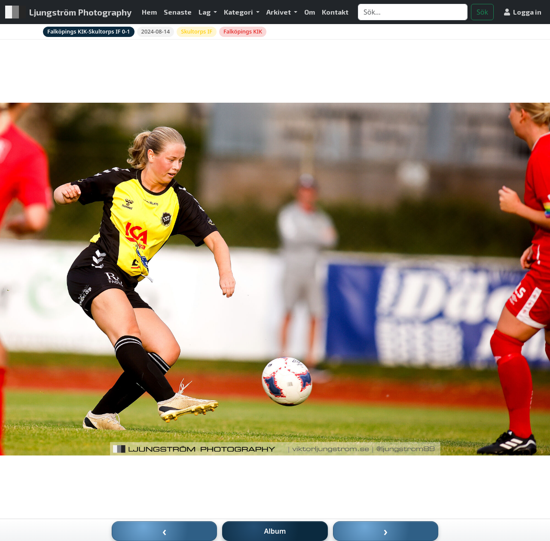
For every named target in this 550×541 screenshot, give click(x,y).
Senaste (178, 12)
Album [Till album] (275, 531)
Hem (149, 12)
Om (309, 12)
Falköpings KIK (242, 31)
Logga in (522, 12)
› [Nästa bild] (386, 531)
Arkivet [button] (279, 12)
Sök (482, 12)
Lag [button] (205, 12)
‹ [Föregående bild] (164, 531)
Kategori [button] (239, 12)
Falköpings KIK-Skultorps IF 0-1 (88, 31)
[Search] (413, 12)
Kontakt (335, 12)
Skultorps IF (196, 31)
